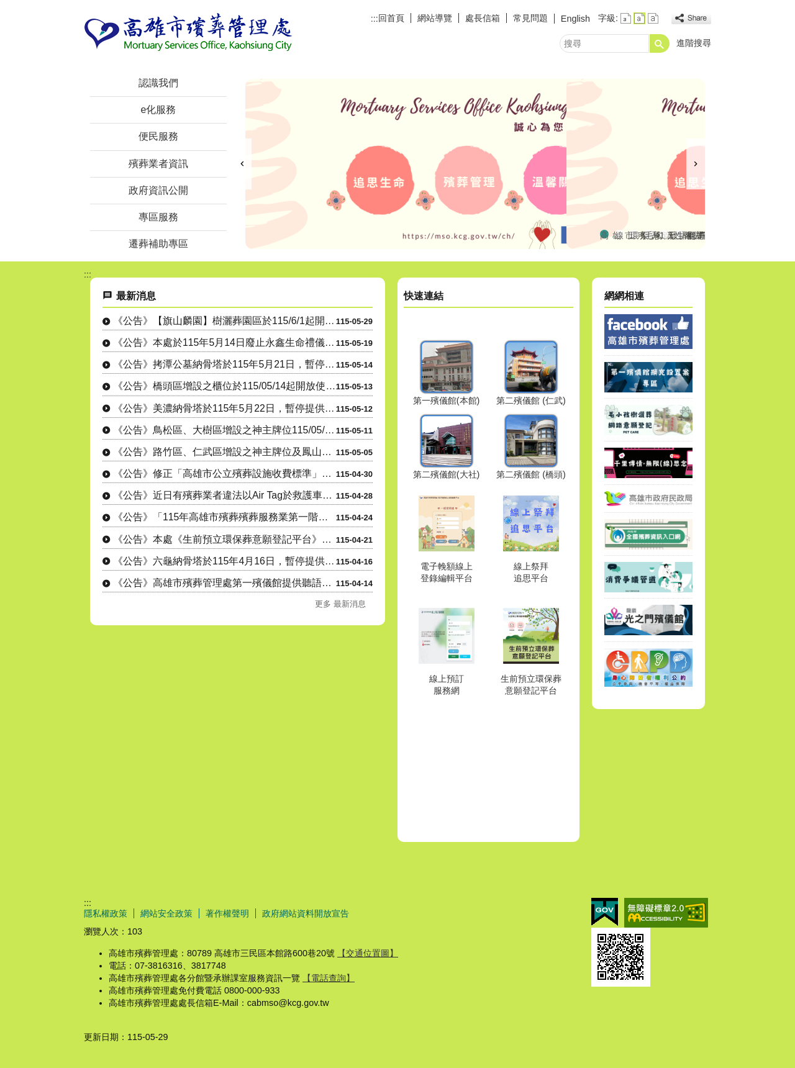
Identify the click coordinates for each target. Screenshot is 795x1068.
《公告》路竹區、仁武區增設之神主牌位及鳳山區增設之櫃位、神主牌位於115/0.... (224, 451)
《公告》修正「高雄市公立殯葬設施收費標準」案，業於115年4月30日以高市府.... (224, 473)
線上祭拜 (619, 234)
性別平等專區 (679, 234)
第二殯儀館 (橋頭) (531, 474)
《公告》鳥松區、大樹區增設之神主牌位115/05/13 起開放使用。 (224, 430)
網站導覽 (434, 18)
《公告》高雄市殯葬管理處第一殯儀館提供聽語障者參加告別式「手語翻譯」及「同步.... (224, 582)
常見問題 (530, 18)
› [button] (695, 163)
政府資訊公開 (158, 190)
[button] (660, 43)
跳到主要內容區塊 (6, 6)
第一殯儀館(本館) (446, 400)
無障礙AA (666, 913)
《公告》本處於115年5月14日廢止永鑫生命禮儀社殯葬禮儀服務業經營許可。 (224, 342)
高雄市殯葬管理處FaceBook (604, 234)
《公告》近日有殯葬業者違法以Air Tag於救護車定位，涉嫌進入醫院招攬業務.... (224, 495)
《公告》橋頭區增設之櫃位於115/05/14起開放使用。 (224, 386)
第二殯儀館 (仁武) (531, 400)
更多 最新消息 (340, 604)
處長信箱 (482, 18)
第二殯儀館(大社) (446, 474)
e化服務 (158, 109)
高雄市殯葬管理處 (189, 33)
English (575, 19)
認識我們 (158, 83)
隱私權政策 (105, 913)
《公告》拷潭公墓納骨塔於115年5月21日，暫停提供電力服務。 (224, 364)
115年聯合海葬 (664, 234)
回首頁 (391, 18)
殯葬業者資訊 (158, 163)
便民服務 (158, 136)
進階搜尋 (693, 43)
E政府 (604, 912)
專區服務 (158, 217)
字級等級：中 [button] (639, 18)
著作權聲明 (227, 913)
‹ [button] (242, 163)
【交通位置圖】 (367, 953)
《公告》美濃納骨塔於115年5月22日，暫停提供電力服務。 (224, 408)
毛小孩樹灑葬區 (649, 234)
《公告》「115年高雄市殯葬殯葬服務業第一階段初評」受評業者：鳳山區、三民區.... (224, 517)
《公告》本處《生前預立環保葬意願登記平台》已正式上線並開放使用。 (224, 539)
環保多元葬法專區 (634, 234)
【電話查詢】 (328, 978)
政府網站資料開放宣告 (305, 913)
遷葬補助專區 (158, 243)
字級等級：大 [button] (653, 18)
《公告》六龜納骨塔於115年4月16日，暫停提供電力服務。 (224, 561)
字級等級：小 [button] (625, 18)
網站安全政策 (166, 913)
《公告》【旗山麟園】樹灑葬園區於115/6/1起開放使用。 (224, 320)
